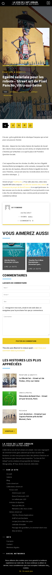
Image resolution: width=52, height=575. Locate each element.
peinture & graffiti (14, 72)
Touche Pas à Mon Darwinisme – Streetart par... (36, 262)
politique (34, 92)
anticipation (14, 92)
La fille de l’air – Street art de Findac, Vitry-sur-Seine (31, 379)
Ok (20, 571)
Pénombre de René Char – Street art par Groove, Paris (33, 397)
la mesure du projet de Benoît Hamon (16, 187)
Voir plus (9, 431)
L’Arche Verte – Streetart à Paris (11, 261)
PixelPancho (17, 182)
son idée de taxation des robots (34, 184)
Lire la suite (10, 266)
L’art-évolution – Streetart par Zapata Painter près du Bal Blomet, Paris (32, 416)
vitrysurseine (8, 95)
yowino (18, 207)
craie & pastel (25, 392)
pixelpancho (24, 92)
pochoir (23, 410)
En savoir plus (27, 571)
